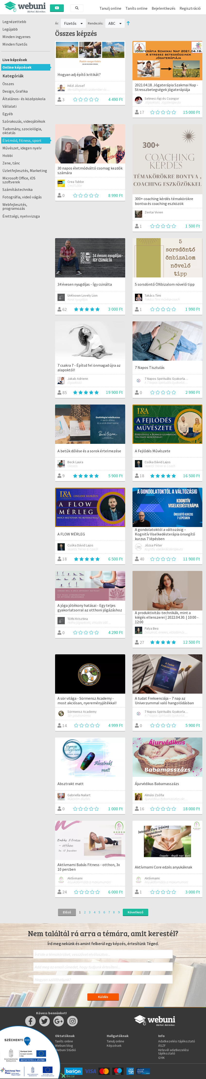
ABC (115, 23)
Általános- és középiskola (23, 98)
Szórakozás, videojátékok (23, 121)
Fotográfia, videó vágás (22, 197)
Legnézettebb (14, 21)
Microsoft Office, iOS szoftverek (18, 180)
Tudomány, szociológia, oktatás (22, 130)
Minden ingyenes (16, 36)
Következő (135, 912)
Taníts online (136, 8)
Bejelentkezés (163, 8)
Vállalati (9, 106)
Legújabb (10, 29)
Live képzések (14, 59)
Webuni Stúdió (65, 1050)
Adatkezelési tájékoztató (176, 1041)
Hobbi (7, 155)
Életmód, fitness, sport (21, 140)
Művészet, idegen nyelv (22, 148)
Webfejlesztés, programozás (14, 206)
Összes (8, 83)
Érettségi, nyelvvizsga (21, 216)
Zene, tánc (11, 163)
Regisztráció (190, 8)
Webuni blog (64, 1045)
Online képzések (17, 67)
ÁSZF (162, 1045)
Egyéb (7, 113)
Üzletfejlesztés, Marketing (24, 170)
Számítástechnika (17, 189)
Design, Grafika (15, 91)
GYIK (161, 1057)
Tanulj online (110, 8)
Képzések (114, 1045)
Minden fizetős (14, 44)
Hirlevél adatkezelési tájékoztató (173, 1051)
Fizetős (73, 23)
